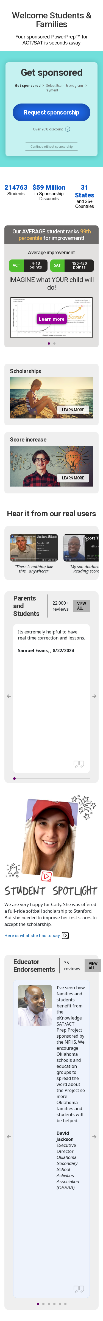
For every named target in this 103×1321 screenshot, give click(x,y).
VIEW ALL (81, 606)
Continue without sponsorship (51, 147)
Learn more (73, 410)
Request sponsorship (51, 112)
